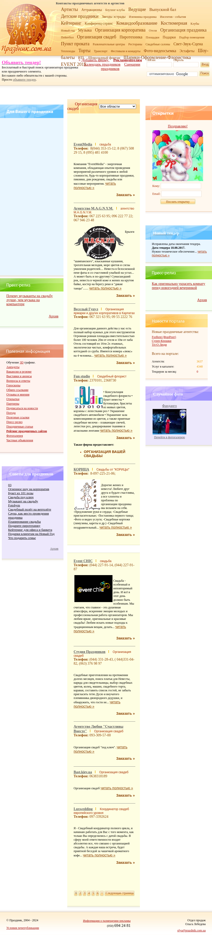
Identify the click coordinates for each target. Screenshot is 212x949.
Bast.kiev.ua (83, 772)
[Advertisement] (32, 197)
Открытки (12, 399)
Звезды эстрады (114, 17)
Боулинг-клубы (115, 10)
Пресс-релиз (14, 422)
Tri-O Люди (159, 344)
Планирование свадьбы (24, 521)
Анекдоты (13, 367)
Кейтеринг (71, 23)
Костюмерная (174, 23)
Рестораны (135, 44)
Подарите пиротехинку (24, 526)
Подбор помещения (192, 37)
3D (22, 362)
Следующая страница (120, 893)
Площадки (152, 37)
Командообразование (136, 23)
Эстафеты (187, 51)
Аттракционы (91, 10)
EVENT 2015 (73, 64)
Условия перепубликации (22, 928)
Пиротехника (131, 37)
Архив (53, 316)
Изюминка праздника (143, 17)
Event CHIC (83, 561)
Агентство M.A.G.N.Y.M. (93, 208)
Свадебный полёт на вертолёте (29, 509)
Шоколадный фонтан (104, 58)
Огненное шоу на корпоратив (28, 489)
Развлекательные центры (109, 44)
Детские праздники (80, 16)
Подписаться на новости (22, 408)
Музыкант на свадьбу (23, 501)
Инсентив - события (173, 17)
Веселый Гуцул (86, 309)
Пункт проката (75, 43)
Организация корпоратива (120, 30)
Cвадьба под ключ (21, 497)
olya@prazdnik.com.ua (191, 930)
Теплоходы (68, 51)
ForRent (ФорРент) (164, 337)
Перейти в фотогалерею (169, 437)
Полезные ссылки (17, 417)
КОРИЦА (81, 469)
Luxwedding (83, 809)
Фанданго (169, 406)
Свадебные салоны (157, 44)
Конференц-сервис (99, 23)
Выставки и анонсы (19, 376)
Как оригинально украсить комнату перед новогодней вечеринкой (178, 286)
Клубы (194, 23)
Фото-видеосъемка (160, 51)
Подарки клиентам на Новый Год (31, 534)
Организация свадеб (96, 36)
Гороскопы (13, 385)
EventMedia (83, 144)
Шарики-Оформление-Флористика (157, 57)
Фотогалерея (14, 435)
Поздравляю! (178, 126)
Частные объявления (19, 440)
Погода (10, 413)
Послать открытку (178, 201)
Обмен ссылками (17, 390)
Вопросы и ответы (18, 381)
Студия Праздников (89, 652)
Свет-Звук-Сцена (188, 44)
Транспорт (100, 51)
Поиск (204, 73)
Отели (153, 30)
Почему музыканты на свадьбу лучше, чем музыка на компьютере (29, 300)
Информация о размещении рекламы (107, 921)
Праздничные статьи (19, 426)
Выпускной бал (162, 9)
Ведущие (137, 9)
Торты (84, 50)
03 (9, 485)
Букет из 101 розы (20, 493)
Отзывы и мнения (17, 394)
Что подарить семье (22, 538)
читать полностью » (105, 288)
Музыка (85, 30)
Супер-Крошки (161, 341)
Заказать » (125, 195)
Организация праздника (183, 30)
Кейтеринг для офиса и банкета (30, 530)
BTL (81, 58)
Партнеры (12, 403)
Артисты (69, 9)
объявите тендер (24, 79)
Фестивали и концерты (125, 51)
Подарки (169, 37)
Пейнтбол (67, 37)
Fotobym (14, 505)
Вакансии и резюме (18, 371)
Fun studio (82, 376)
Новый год (68, 30)
